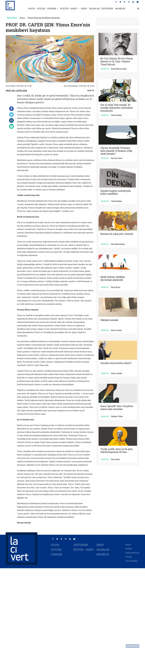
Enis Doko (115, 459)
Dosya (22, 17)
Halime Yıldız (117, 416)
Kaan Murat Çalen (119, 69)
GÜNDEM (51, 8)
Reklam (128, 548)
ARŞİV (84, 8)
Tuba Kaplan (116, 201)
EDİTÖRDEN (107, 8)
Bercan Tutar (116, 158)
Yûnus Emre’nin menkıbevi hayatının (44, 17)
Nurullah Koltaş (118, 244)
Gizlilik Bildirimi (132, 552)
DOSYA (31, 8)
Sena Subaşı (116, 115)
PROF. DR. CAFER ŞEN (16, 91)
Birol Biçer (115, 287)
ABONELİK (120, 8)
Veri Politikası (131, 561)
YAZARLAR (94, 8)
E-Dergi (128, 557)
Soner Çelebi (116, 373)
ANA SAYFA (12, 17)
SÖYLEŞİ (41, 8)
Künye (128, 544)
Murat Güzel (116, 330)
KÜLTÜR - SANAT (68, 8)
